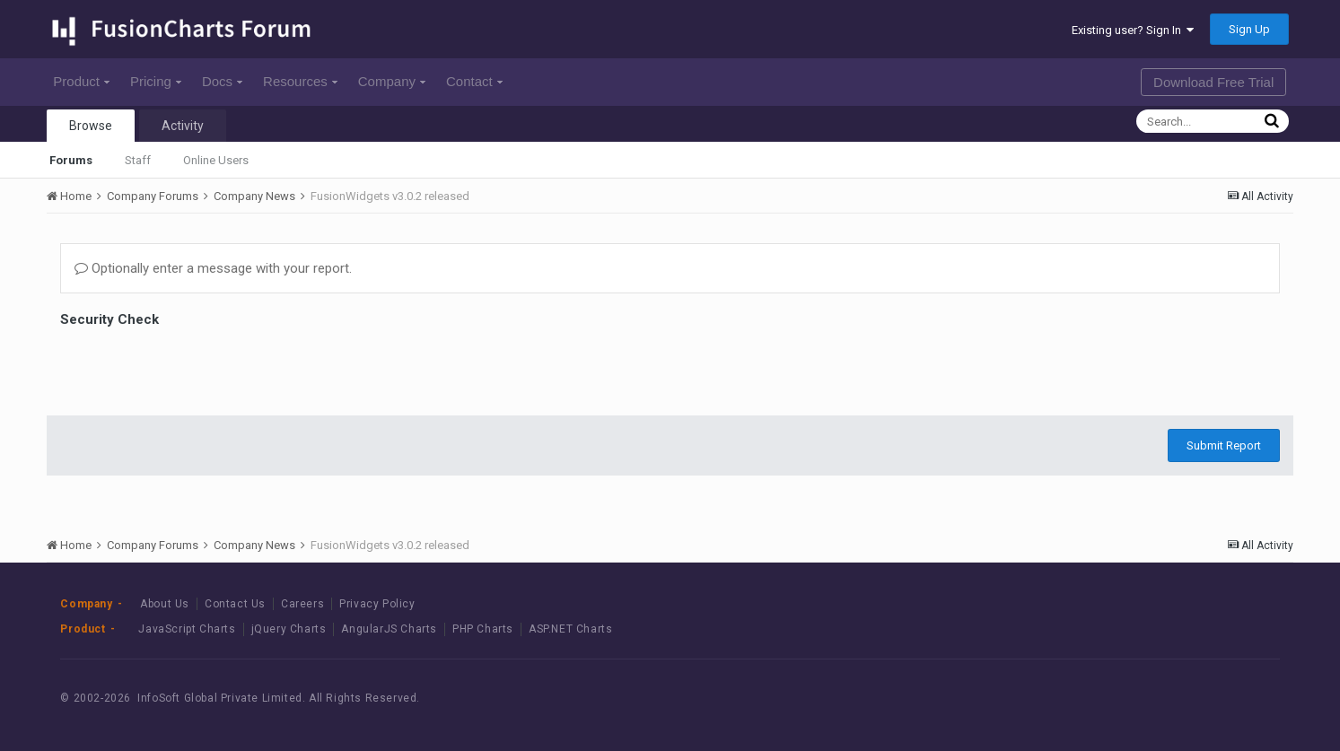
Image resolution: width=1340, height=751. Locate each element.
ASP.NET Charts (570, 629)
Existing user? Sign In (1133, 30)
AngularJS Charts (389, 629)
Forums (70, 160)
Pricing (155, 81)
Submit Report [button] (1224, 445)
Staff (138, 160)
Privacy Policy (377, 604)
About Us (164, 604)
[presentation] (196, 367)
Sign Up (1249, 29)
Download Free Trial (1213, 82)
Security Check (109, 319)
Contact (474, 81)
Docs (222, 81)
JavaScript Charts (186, 629)
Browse (90, 125)
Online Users (216, 160)
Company (391, 81)
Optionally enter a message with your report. (213, 268)
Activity (183, 125)
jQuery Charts (289, 629)
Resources (300, 81)
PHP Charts (482, 629)
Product (81, 81)
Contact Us (235, 604)
